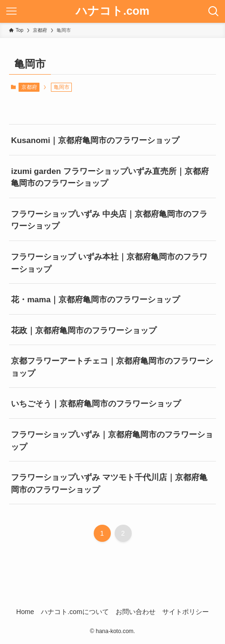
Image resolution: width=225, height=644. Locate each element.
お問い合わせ (136, 611)
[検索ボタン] (213, 11)
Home (25, 611)
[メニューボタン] (11, 11)
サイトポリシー (185, 611)
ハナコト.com (112, 11)
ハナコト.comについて (75, 611)
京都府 (29, 87)
